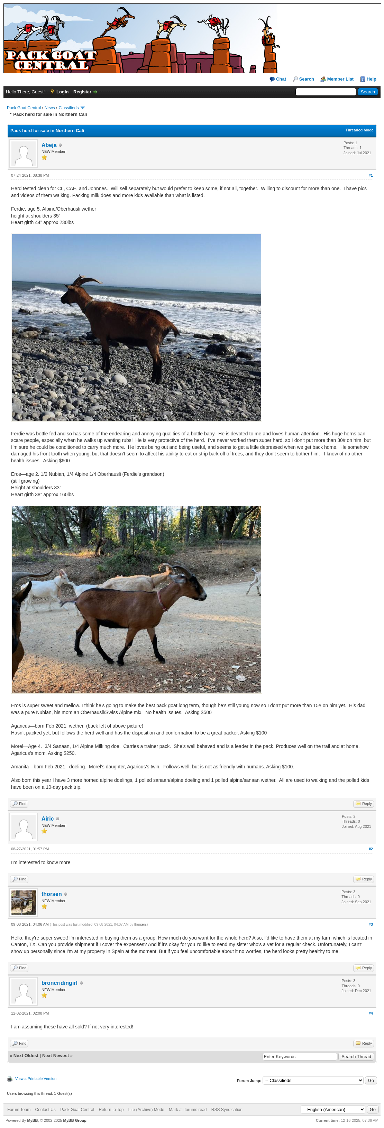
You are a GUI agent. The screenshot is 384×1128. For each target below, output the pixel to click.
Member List (340, 79)
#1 (371, 175)
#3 (371, 924)
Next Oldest (25, 1055)
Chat (277, 79)
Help (371, 79)
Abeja (49, 145)
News (50, 107)
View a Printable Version (35, 1078)
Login (62, 91)
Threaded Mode (360, 130)
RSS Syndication (227, 1109)
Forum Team (18, 1109)
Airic (48, 819)
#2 (371, 849)
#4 (371, 1013)
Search (306, 79)
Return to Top (111, 1109)
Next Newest (55, 1055)
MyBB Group (74, 1120)
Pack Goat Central (24, 107)
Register (82, 91)
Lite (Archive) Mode (146, 1109)
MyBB (32, 1120)
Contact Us (45, 1109)
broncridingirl (59, 983)
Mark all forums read (188, 1109)
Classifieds (68, 107)
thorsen (52, 894)
